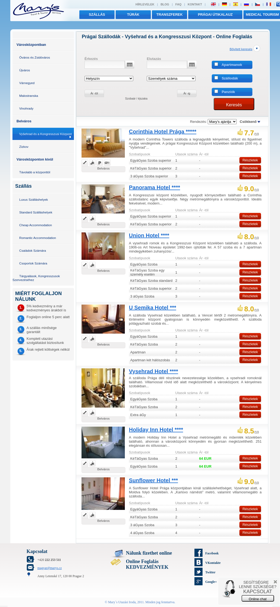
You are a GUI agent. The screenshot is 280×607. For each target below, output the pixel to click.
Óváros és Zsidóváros (34, 57)
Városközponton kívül (35, 159)
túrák (133, 14)
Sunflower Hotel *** (153, 480)
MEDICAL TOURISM (262, 14)
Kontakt (195, 4)
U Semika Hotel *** (152, 308)
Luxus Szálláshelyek (33, 199)
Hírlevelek (144, 4)
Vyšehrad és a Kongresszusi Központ (45, 134)
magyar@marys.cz (49, 568)
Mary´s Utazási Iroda (122, 602)
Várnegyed (27, 83)
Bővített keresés (241, 49)
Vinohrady (26, 108)
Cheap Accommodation (35, 225)
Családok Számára (32, 250)
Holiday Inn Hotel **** (156, 430)
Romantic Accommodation (37, 237)
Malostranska (28, 95)
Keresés (234, 105)
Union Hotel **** (149, 235)
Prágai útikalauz (215, 14)
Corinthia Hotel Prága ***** (162, 132)
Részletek (250, 160)
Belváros (24, 121)
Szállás (97, 14)
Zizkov (23, 146)
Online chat (258, 599)
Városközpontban (31, 45)
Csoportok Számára (33, 263)
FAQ (178, 4)
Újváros (24, 70)
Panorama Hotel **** (154, 187)
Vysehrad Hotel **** (153, 371)
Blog (165, 4)
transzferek (170, 14)
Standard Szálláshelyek (35, 212)
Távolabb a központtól (34, 172)
